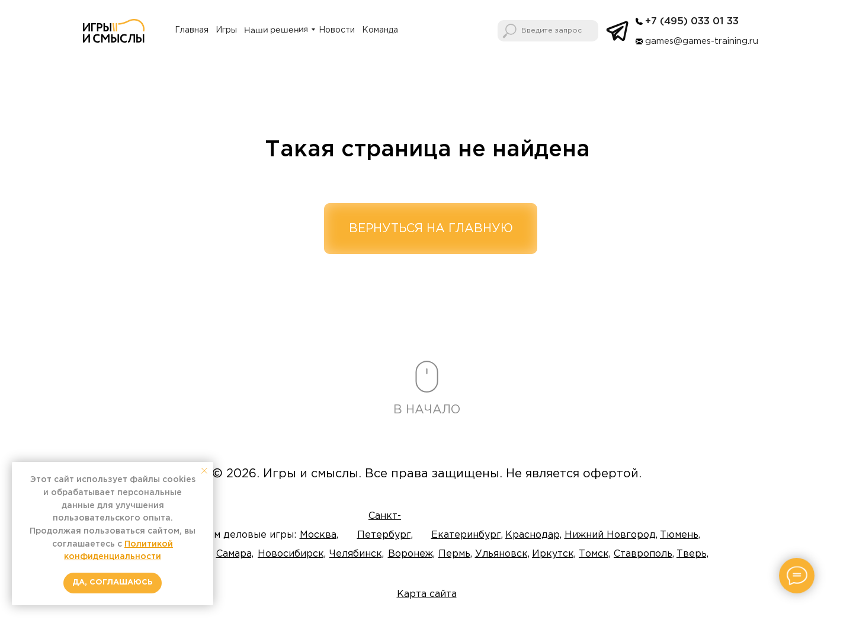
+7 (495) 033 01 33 (692, 21)
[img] (639, 21)
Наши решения (276, 30)
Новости (337, 30)
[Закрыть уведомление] (204, 471)
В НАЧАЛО (426, 409)
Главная (192, 30)
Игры (226, 30)
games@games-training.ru (701, 41)
